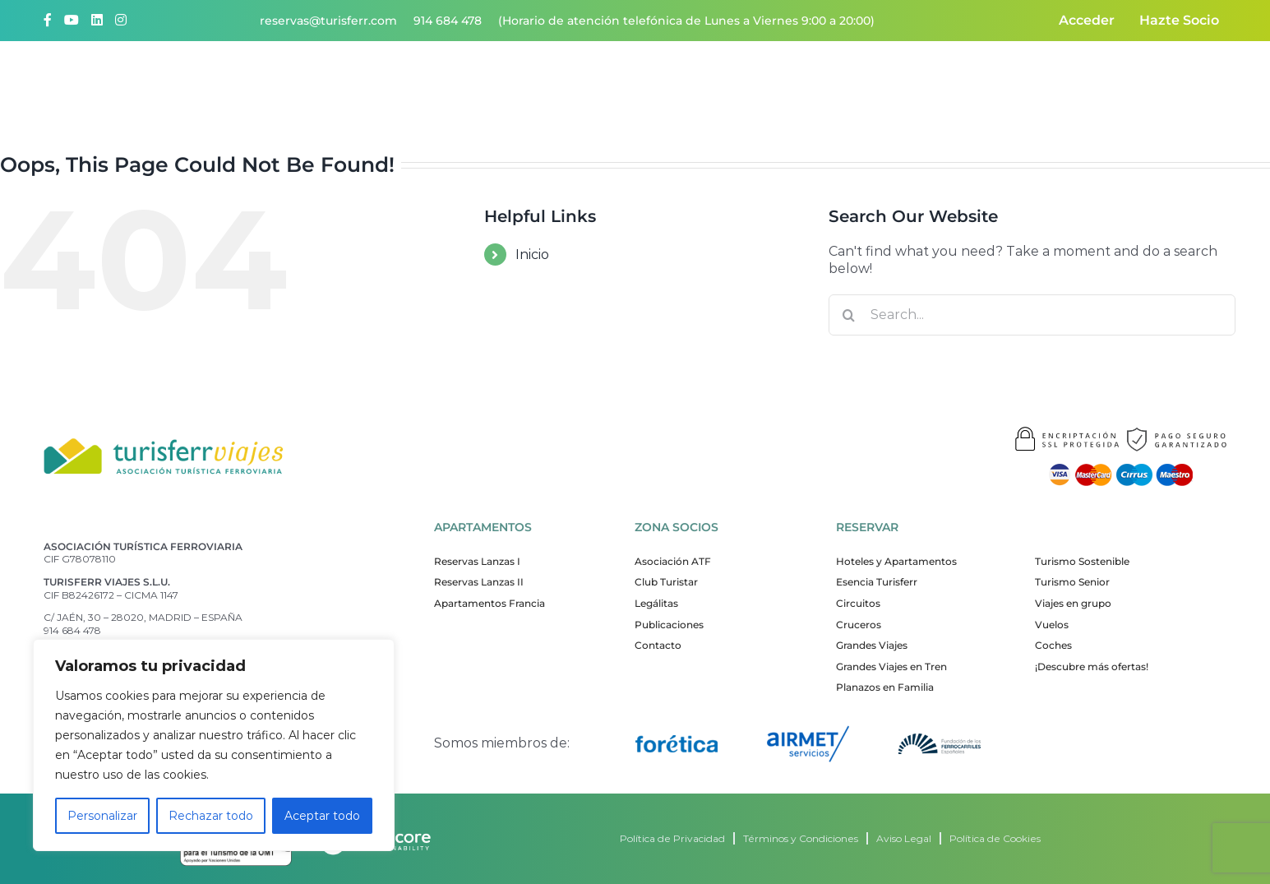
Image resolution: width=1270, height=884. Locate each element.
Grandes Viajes (871, 645)
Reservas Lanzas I (477, 561)
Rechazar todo (211, 815)
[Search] (849, 315)
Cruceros (858, 624)
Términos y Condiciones (800, 838)
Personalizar (102, 815)
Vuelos (1052, 624)
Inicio (532, 254)
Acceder (1087, 20)
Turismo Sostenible (1082, 561)
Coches (1053, 645)
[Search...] (1032, 315)
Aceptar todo (322, 815)
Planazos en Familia (885, 687)
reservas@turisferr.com (328, 20)
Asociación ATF (673, 561)
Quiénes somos (455, 83)
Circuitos (858, 603)
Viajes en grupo (1073, 603)
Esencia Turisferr (876, 582)
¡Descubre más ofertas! (1091, 666)
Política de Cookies (995, 838)
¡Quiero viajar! (577, 83)
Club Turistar (666, 582)
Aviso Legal (903, 838)
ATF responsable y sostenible (898, 83)
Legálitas (656, 603)
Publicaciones (669, 624)
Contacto (1037, 83)
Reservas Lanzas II (479, 582)
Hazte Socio (1179, 20)
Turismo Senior (1072, 582)
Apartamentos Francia (489, 603)
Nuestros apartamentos (715, 83)
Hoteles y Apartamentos (896, 561)
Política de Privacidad (672, 838)
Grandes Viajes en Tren (891, 666)
